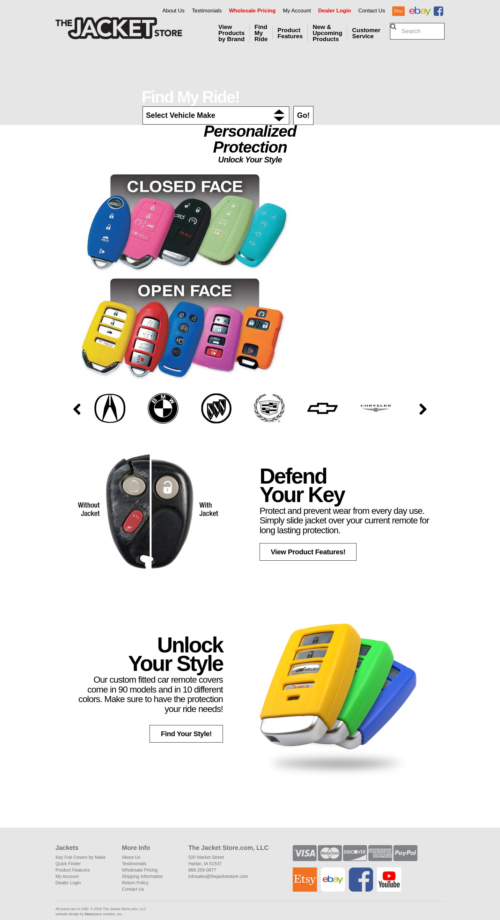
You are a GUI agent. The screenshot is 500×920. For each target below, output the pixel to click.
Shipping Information (142, 876)
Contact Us (371, 11)
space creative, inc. (104, 914)
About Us (173, 11)
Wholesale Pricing (252, 11)
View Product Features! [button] (308, 552)
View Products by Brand (231, 33)
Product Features (290, 33)
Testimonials (207, 11)
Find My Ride (261, 33)
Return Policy (135, 882)
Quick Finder (68, 863)
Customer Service (366, 33)
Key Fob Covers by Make (80, 857)
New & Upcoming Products (327, 33)
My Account (297, 11)
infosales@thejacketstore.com (218, 876)
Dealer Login (334, 11)
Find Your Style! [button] (186, 734)
